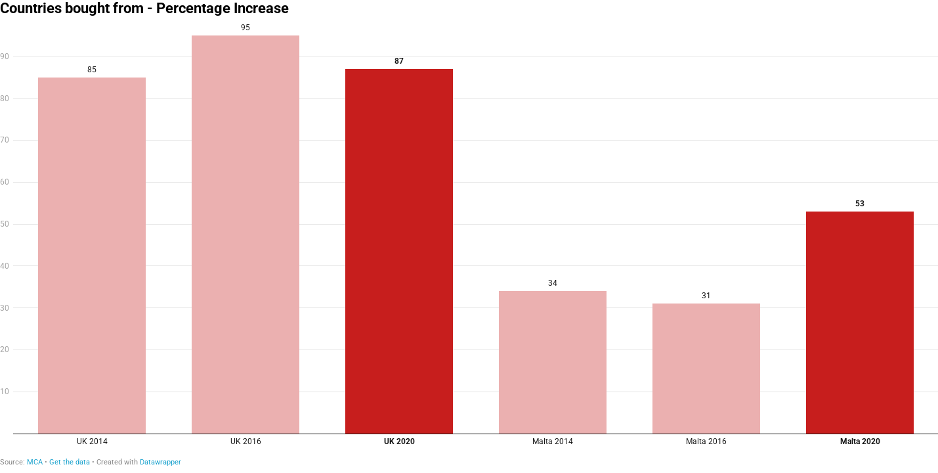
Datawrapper (160, 462)
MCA (35, 462)
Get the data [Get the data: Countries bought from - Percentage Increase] (69, 462)
